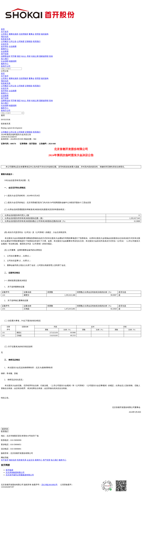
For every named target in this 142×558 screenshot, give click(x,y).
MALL (23, 56)
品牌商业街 (5, 56)
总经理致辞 (23, 34)
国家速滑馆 (44, 56)
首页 (3, 29)
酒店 (19, 56)
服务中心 (4, 64)
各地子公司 (5, 66)
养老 (29, 56)
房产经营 (4, 54)
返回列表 (5, 429)
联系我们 (36, 41)
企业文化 (4, 44)
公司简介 (4, 34)
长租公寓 (35, 56)
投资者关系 (5, 39)
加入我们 (4, 59)
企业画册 (12, 46)
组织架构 (44, 34)
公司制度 (20, 41)
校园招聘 (12, 61)
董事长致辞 (13, 34)
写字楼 (13, 56)
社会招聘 (4, 61)
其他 (51, 56)
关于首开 (4, 32)
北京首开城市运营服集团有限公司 (20, 475)
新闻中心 (4, 49)
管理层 (37, 34)
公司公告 (12, 41)
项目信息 (4, 37)
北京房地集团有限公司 (15, 472)
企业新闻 (4, 51)
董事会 (31, 34)
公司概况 (4, 41)
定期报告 (28, 41)
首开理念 (4, 46)
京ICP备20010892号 (49, 485)
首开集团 (9, 470)
